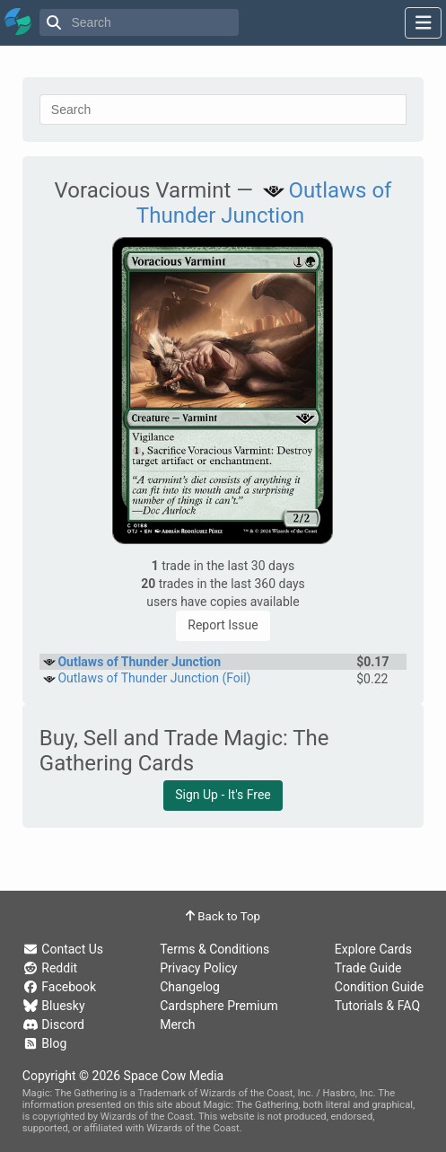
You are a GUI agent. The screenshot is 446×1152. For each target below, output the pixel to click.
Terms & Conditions (214, 949)
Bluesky (53, 1005)
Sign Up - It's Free (223, 794)
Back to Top (223, 916)
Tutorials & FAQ (377, 1005)
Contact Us (62, 949)
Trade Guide (368, 968)
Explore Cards (373, 949)
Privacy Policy (198, 968)
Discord (53, 1024)
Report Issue (223, 625)
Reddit (49, 968)
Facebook (59, 987)
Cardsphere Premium (219, 1005)
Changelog (190, 987)
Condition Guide (379, 987)
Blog (44, 1043)
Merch (177, 1024)
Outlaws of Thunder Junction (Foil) (153, 678)
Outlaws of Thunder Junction (264, 203)
